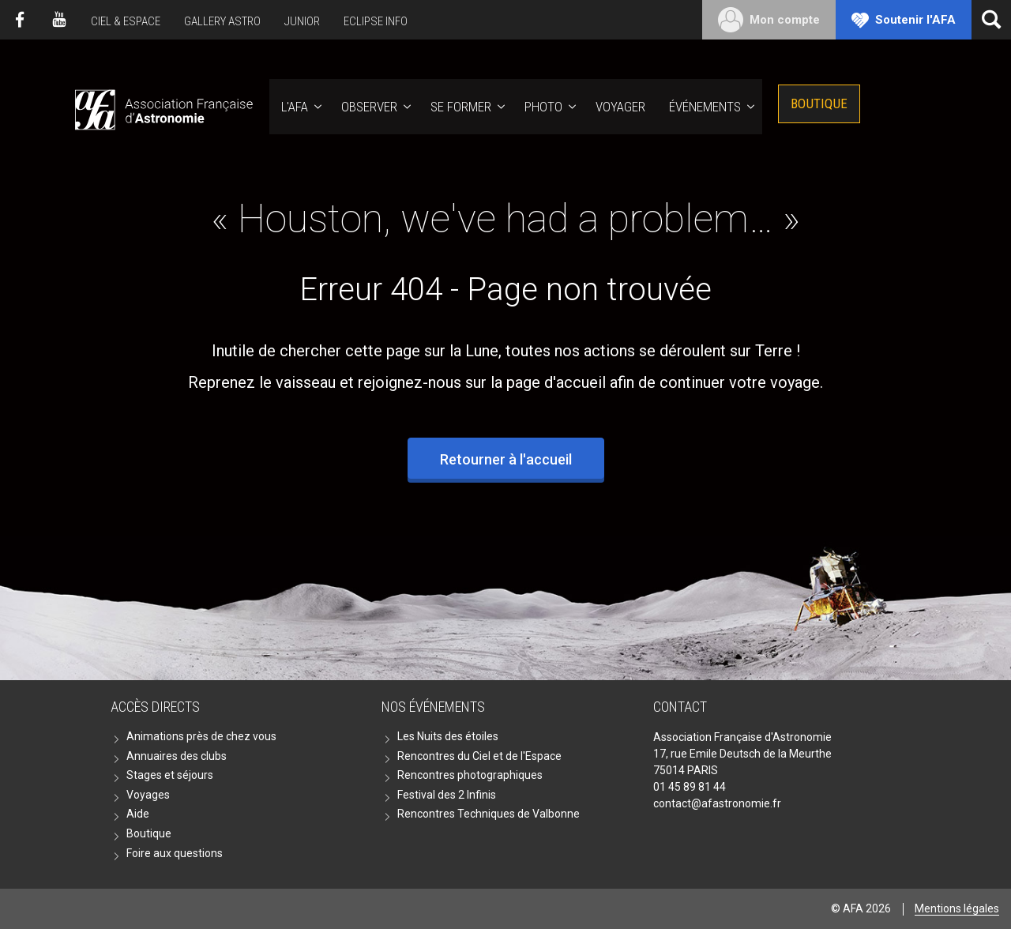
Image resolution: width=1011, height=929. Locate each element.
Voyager (620, 107)
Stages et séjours (169, 775)
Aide (137, 813)
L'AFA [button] (294, 107)
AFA (162, 107)
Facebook (19, 19)
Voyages (148, 794)
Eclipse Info (376, 21)
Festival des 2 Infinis (446, 794)
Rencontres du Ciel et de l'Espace (479, 756)
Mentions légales (957, 908)
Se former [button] (460, 107)
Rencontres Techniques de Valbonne (488, 813)
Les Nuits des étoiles (447, 736)
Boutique (819, 103)
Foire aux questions (174, 853)
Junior (302, 21)
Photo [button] (543, 107)
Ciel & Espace (125, 21)
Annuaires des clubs (176, 756)
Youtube (59, 19)
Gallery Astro (222, 21)
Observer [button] (369, 107)
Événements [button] (705, 107)
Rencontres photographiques (470, 775)
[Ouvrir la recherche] (991, 19)
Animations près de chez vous (201, 736)
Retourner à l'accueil (506, 459)
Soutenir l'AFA (915, 20)
